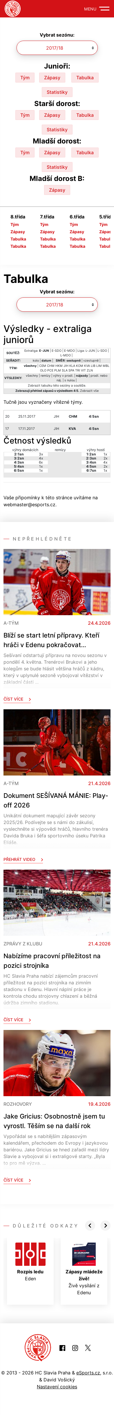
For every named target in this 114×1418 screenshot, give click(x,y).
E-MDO (69, 351)
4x (41, 458)
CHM (51, 366)
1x (41, 466)
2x (105, 458)
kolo (36, 360)
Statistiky (57, 92)
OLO (43, 370)
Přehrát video (23, 859)
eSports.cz (88, 1373)
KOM (79, 366)
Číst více (17, 699)
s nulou (69, 380)
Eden (30, 1262)
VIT (83, 370)
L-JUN (90, 351)
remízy (45, 376)
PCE (50, 370)
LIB (93, 366)
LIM (99, 366)
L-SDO (102, 351)
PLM (57, 370)
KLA (72, 366)
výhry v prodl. (63, 376)
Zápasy (52, 77)
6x (41, 462)
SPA (71, 370)
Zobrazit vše (89, 391)
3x (41, 454)
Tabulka (85, 77)
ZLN (90, 370)
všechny (32, 376)
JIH (66, 366)
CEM (42, 366)
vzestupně (91, 360)
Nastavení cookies (57, 1387)
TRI (77, 370)
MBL (106, 366)
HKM (59, 366)
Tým (25, 77)
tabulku (46, 385)
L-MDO (65, 355)
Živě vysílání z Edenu (84, 1269)
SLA (65, 370)
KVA (87, 366)
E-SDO (56, 351)
